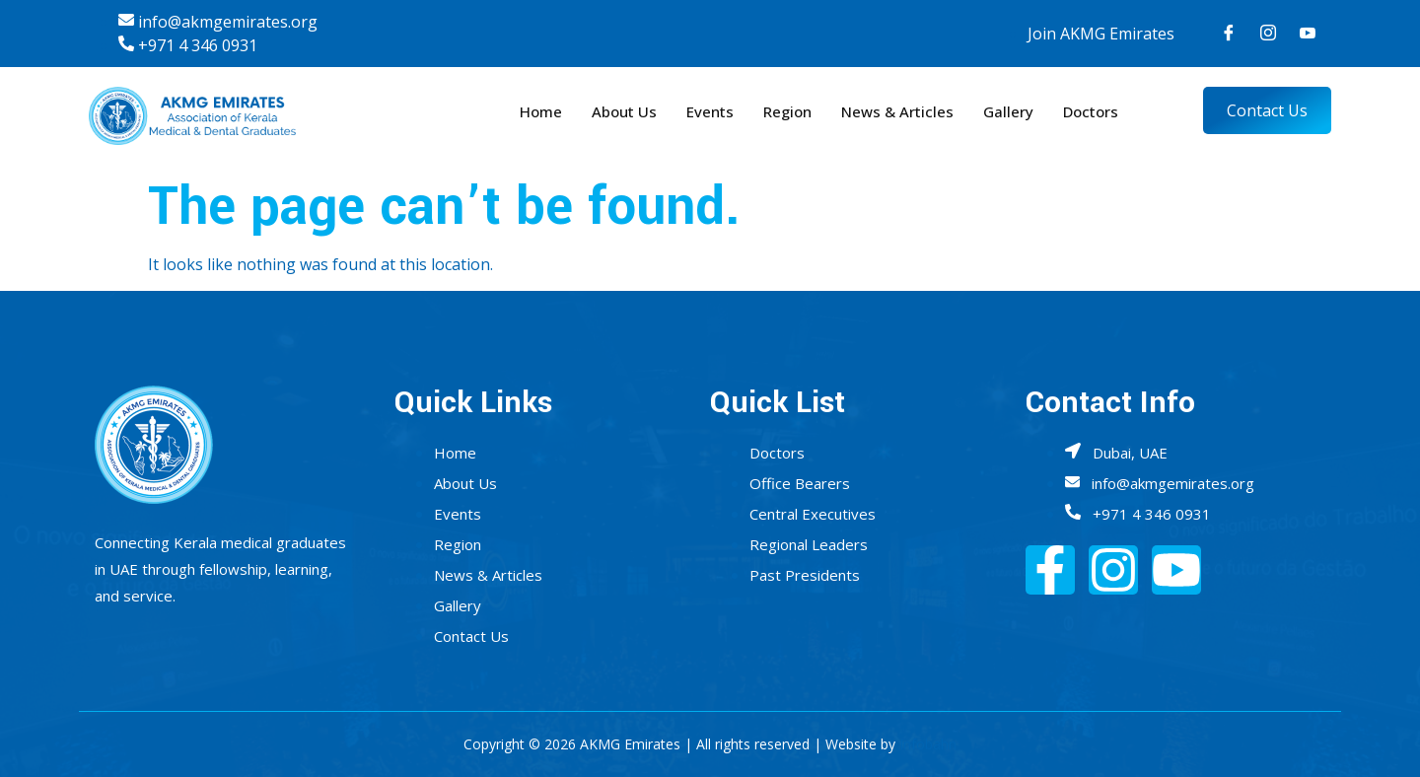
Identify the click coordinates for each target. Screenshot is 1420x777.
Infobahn (928, 744)
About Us (624, 111)
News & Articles (897, 111)
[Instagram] (1268, 33)
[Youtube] (1307, 33)
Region (787, 111)
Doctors (1090, 111)
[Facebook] (1229, 33)
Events (710, 111)
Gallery (1008, 111)
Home (541, 111)
